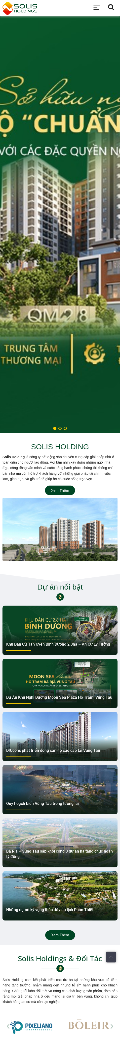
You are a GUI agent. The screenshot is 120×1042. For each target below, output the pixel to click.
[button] (8, 1026)
